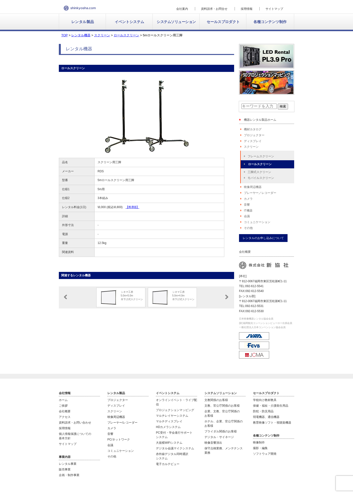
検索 (283, 106)
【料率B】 (132, 207)
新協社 (80, 8)
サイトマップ (274, 9)
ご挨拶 (63, 405)
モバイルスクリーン (261, 178)
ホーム (63, 400)
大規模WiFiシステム (169, 442)
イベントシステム (129, 22)
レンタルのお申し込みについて (263, 238)
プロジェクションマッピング (175, 410)
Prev (65, 297)
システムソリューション (176, 22)
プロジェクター (254, 135)
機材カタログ (253, 129)
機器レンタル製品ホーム (260, 119)
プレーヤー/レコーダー (122, 422)
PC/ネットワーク (118, 439)
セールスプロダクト (223, 22)
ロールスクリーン (260, 164)
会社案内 (182, 9)
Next (226, 297)
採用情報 (246, 9)
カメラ (248, 198)
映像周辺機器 (253, 187)
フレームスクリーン (261, 156)
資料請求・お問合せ (214, 9)
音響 (247, 204)
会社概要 (65, 411)
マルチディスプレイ (169, 421)
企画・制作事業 (69, 475)
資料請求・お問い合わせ (75, 422)
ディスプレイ (253, 141)
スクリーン (251, 146)
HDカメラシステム (168, 427)
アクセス (65, 417)
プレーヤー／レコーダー (260, 193)
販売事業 (65, 469)
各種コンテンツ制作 (270, 22)
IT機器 (248, 210)
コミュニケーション (257, 222)
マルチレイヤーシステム (172, 415)
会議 (247, 216)
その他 (248, 228)
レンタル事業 (67, 464)
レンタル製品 (82, 22)
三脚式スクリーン (259, 172)
